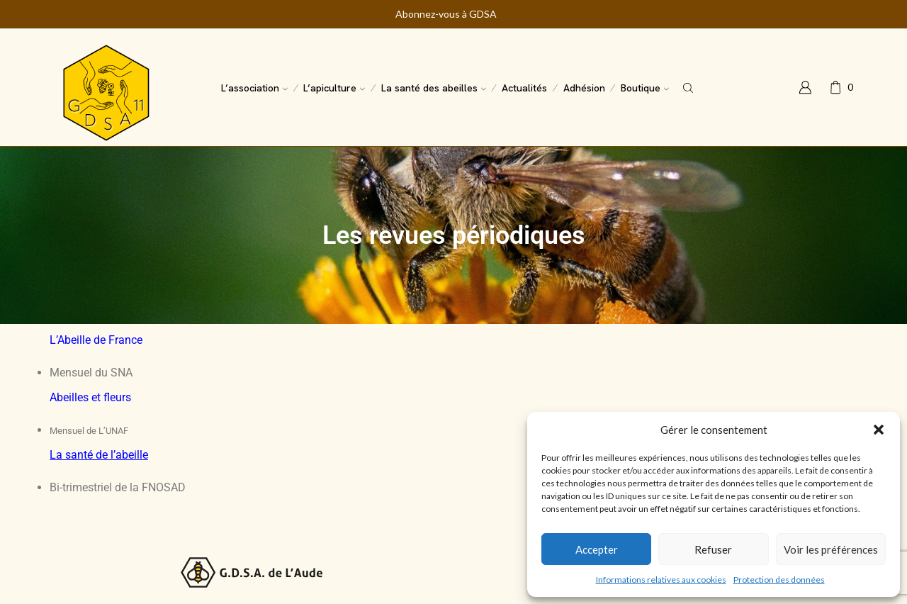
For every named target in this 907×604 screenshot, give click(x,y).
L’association (254, 88)
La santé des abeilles (433, 88)
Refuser (713, 549)
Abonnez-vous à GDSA (446, 14)
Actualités (524, 88)
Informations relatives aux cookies (661, 579)
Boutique (645, 88)
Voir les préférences (831, 549)
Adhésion (584, 88)
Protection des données (779, 579)
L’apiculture (334, 88)
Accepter (596, 549)
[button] (879, 430)
